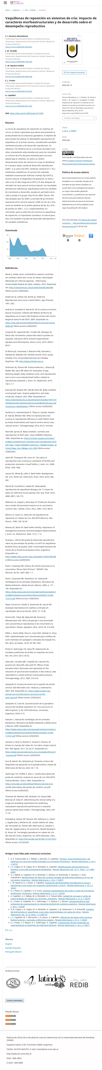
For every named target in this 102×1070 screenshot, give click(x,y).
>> (11, 930)
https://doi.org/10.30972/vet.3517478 (26, 113)
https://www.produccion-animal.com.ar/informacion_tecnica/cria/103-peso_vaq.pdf (28, 694)
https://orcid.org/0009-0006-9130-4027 (18, 91)
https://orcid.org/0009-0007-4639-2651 (18, 47)
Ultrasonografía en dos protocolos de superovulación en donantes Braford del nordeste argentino (50, 902)
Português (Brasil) (13, 951)
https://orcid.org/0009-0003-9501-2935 (18, 106)
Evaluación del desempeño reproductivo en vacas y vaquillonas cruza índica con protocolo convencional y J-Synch (51, 884)
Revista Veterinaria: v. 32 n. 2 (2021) (74, 925)
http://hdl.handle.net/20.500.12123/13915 (37, 839)
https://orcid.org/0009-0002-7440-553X (18, 62)
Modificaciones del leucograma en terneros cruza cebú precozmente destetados (50, 868)
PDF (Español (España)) (75, 72)
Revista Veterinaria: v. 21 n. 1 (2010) (49, 893)
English (8, 944)
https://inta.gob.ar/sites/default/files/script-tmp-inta (29, 784)
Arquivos (16, 10)
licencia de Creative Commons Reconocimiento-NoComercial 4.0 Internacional (79, 223)
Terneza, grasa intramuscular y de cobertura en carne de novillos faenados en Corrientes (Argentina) (50, 860)
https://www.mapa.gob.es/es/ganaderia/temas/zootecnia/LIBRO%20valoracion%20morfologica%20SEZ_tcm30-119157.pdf (30, 595)
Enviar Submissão (14, 1000)
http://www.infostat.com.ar (31, 361)
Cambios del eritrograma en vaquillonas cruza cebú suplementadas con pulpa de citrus (52, 910)
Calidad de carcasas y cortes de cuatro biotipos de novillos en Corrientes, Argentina (51, 897)
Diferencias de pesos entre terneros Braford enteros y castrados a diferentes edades (51, 918)
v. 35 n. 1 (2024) (29, 10)
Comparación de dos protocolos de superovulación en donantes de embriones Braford (50, 924)
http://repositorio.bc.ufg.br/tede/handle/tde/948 (31, 287)
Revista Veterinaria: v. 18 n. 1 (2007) (47, 880)
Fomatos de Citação (72, 118)
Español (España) (13, 948)
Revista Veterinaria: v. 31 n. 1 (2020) (71, 920)
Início (7, 10)
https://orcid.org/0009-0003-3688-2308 (18, 77)
